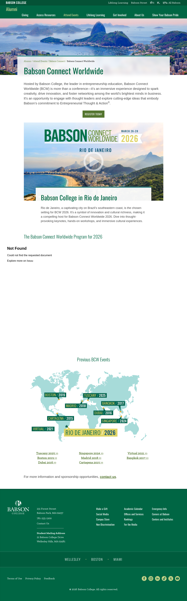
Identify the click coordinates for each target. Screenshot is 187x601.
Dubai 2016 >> (47, 462)
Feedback (49, 578)
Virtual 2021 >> (137, 453)
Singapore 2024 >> (91, 453)
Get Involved (119, 15)
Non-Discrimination (105, 524)
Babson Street (139, 2)
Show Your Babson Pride (165, 15)
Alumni (11, 9)
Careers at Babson (160, 514)
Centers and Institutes (162, 519)
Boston (97, 559)
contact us (108, 477)
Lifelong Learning (118, 2)
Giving (25, 15)
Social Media (102, 514)
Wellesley (73, 559)
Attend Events (71, 15)
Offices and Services (134, 514)
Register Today (93, 114)
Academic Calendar (133, 509)
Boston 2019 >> (47, 458)
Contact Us (43, 523)
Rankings (128, 519)
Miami (118, 559)
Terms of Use (14, 578)
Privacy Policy (33, 578)
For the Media (130, 524)
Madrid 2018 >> (91, 458)
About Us (139, 15)
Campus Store (102, 519)
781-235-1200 (44, 518)
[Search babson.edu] (159, 3)
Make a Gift (102, 509)
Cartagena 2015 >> (91, 462)
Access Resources (45, 15)
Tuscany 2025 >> (47, 453)
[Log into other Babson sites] (152, 3)
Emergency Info (159, 509)
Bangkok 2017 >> (138, 458)
